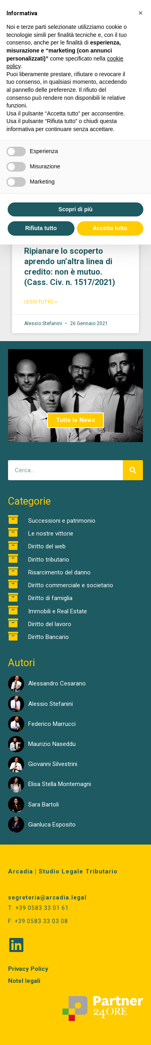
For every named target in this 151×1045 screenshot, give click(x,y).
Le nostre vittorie (50, 533)
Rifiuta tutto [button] (41, 228)
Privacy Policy (28, 968)
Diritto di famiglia (50, 598)
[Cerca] (133, 470)
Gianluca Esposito (52, 824)
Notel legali (24, 980)
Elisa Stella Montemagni (59, 784)
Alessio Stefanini (50, 703)
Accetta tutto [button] (110, 228)
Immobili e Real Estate (57, 611)
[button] (140, 12)
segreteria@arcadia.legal (47, 897)
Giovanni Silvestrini (52, 764)
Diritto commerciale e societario (70, 585)
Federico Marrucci (52, 724)
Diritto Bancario (48, 637)
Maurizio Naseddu (52, 744)
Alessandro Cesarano (57, 683)
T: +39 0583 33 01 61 (38, 908)
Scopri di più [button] (75, 209)
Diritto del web (47, 546)
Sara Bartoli (43, 804)
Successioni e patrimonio (61, 520)
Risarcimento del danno (59, 572)
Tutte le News (75, 420)
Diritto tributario (48, 559)
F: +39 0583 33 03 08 (38, 921)
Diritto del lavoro (49, 624)
